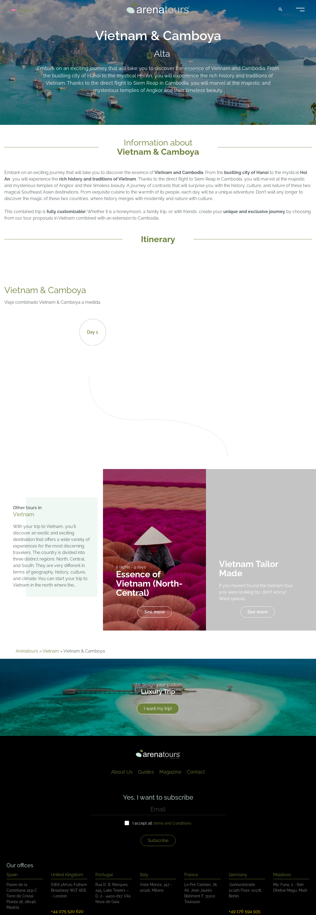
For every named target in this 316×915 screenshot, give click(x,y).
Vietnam (51, 651)
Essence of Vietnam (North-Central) (149, 583)
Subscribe (158, 840)
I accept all (162, 823)
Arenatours (27, 651)
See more (154, 612)
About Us (122, 772)
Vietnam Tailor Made (248, 568)
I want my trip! (158, 708)
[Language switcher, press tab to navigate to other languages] (30, 10)
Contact (196, 772)
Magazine (170, 772)
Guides (146, 772)
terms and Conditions (172, 823)
